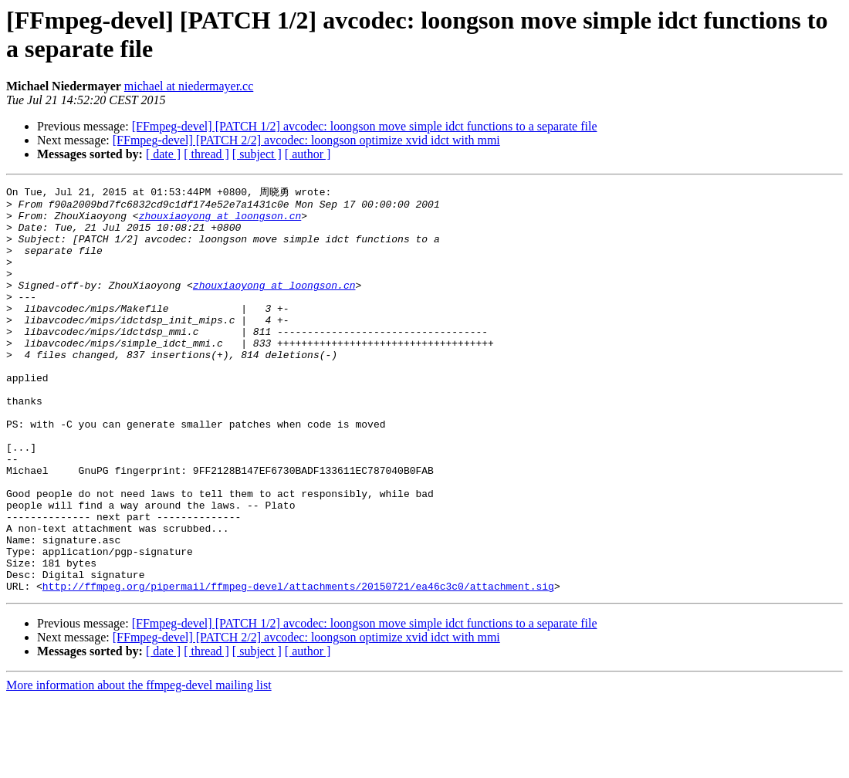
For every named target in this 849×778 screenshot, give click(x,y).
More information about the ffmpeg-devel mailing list (139, 764)
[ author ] (308, 154)
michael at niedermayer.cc (188, 86)
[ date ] (163, 154)
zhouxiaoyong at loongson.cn (220, 221)
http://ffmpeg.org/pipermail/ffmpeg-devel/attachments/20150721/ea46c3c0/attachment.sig (298, 665)
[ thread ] (206, 154)
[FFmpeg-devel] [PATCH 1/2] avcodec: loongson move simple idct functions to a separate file (364, 126)
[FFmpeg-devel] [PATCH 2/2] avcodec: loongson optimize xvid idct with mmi (306, 140)
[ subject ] (257, 154)
